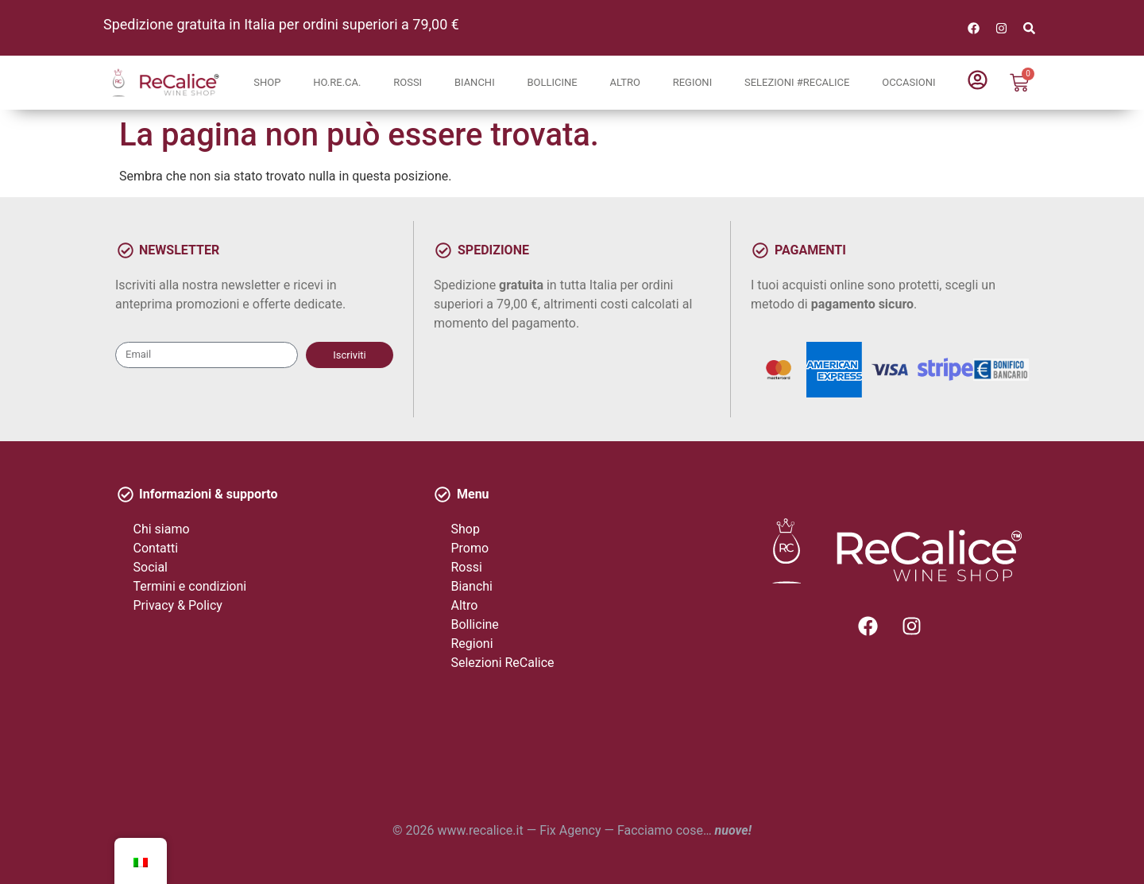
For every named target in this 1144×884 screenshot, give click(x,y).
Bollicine (552, 82)
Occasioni (908, 82)
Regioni (693, 82)
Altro (624, 82)
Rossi (407, 82)
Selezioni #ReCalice (797, 82)
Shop (266, 82)
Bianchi (474, 82)
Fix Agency (570, 830)
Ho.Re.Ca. (337, 82)
